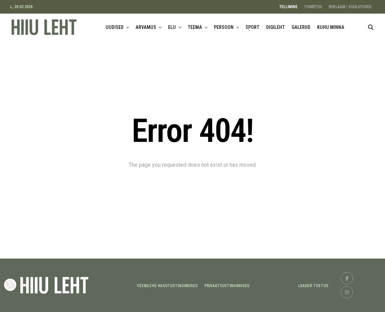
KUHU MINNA (330, 27)
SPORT (252, 27)
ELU (172, 27)
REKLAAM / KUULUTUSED (350, 6)
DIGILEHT (275, 27)
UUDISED (115, 27)
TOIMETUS (313, 6)
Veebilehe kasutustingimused (167, 285)
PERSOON (224, 27)
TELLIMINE (288, 6)
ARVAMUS (145, 27)
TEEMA (195, 27)
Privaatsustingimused (227, 285)
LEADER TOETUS (313, 285)
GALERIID (301, 27)
